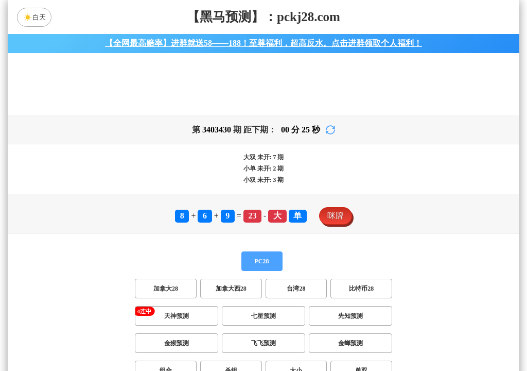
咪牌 (335, 215)
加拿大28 (165, 288)
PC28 (262, 261)
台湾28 (296, 288)
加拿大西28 (231, 288)
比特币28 (361, 288)
